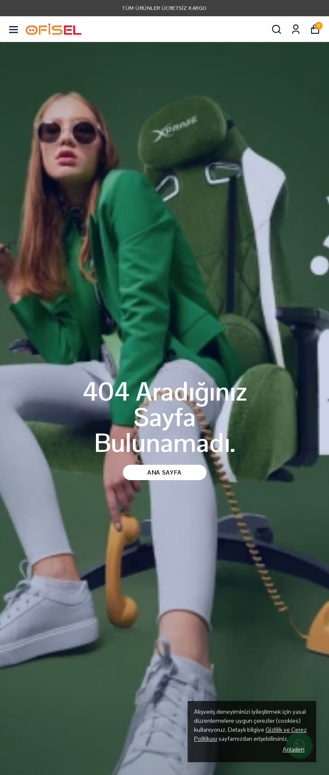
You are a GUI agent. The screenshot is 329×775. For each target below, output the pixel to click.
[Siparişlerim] (295, 29)
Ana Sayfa (164, 472)
